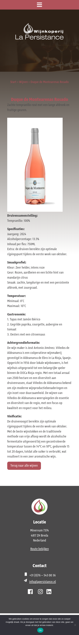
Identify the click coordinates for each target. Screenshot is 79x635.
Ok (40, 630)
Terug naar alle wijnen (24, 465)
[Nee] (75, 625)
